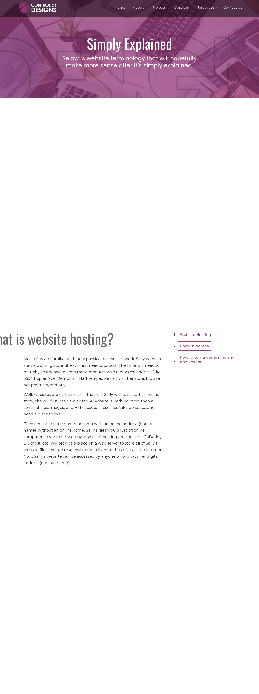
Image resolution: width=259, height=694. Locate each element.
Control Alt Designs (38, 7)
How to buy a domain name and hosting (206, 360)
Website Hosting (195, 334)
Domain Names (194, 346)
